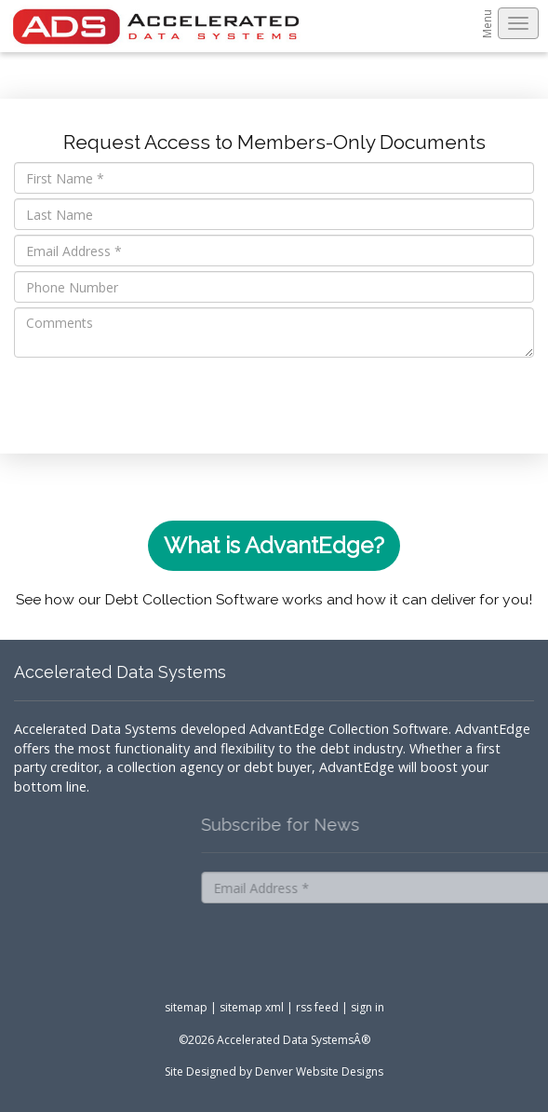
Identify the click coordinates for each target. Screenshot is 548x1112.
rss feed (317, 1007)
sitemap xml (252, 1007)
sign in (367, 1007)
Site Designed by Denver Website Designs (274, 1071)
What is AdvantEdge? (274, 545)
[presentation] (155, 398)
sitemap (186, 1007)
